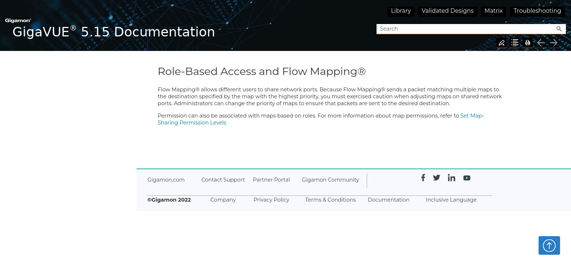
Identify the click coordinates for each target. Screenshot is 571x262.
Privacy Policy (271, 199)
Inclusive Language (451, 199)
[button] (559, 29)
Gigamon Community (330, 179)
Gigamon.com (166, 179)
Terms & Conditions (330, 199)
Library (401, 10)
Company (223, 199)
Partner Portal (271, 179)
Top (549, 245)
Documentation (389, 199)
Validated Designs (448, 10)
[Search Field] (471, 29)
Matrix (494, 10)
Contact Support (223, 179)
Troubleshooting (537, 10)
